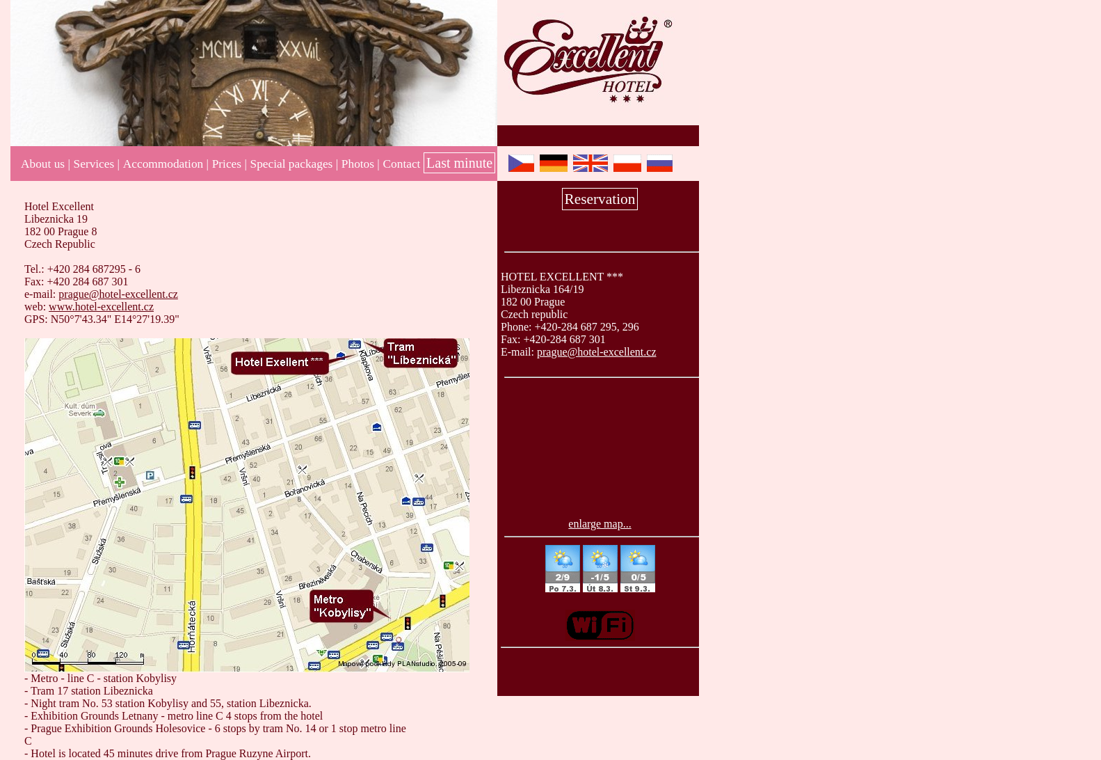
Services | (97, 164)
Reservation (600, 199)
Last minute (459, 163)
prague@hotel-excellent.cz (597, 352)
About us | (45, 164)
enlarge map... (599, 524)
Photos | (360, 164)
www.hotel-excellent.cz (101, 306)
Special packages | (294, 164)
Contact (402, 164)
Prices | (229, 164)
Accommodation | (166, 164)
